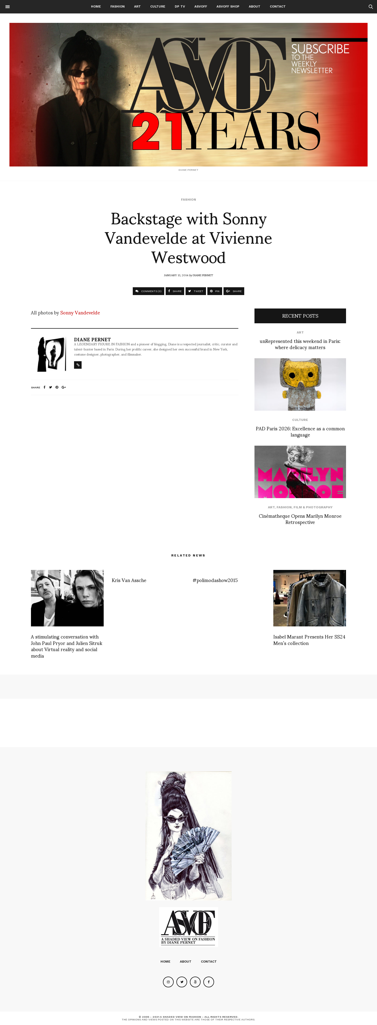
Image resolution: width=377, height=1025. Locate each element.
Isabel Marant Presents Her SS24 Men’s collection (309, 639)
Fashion (117, 6)
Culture (157, 6)
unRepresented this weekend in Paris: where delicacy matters (300, 344)
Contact (278, 6)
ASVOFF (200, 6)
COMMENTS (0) (148, 291)
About (254, 6)
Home (96, 6)
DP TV (180, 6)
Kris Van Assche (129, 580)
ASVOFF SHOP (228, 6)
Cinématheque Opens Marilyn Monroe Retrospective (300, 518)
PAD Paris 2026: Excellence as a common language (300, 431)
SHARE (174, 291)
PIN (214, 291)
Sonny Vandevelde (80, 312)
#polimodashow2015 (215, 580)
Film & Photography (313, 507)
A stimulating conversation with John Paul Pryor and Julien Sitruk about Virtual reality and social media (66, 645)
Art (137, 6)
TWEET (195, 291)
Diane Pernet (203, 275)
